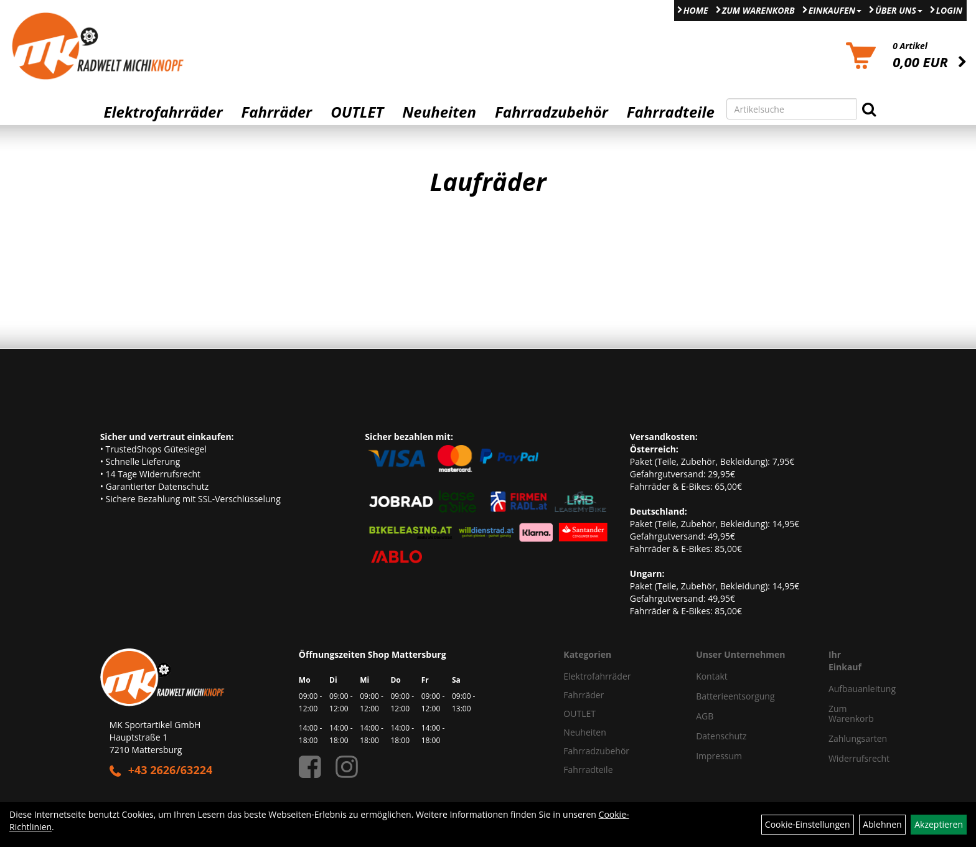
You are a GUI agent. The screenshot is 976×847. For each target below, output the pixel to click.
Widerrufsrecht (847, 758)
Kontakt (712, 676)
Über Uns (898, 10)
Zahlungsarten (847, 738)
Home (695, 10)
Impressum (719, 756)
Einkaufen (835, 10)
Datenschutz (721, 736)
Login (949, 10)
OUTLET (357, 112)
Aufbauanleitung (847, 689)
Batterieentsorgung (735, 696)
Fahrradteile (671, 112)
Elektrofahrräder (162, 112)
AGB (704, 716)
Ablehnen (882, 824)
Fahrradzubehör (551, 112)
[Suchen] (869, 109)
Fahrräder (276, 112)
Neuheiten (439, 112)
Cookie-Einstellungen (807, 824)
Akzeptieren (938, 824)
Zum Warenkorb (758, 10)
